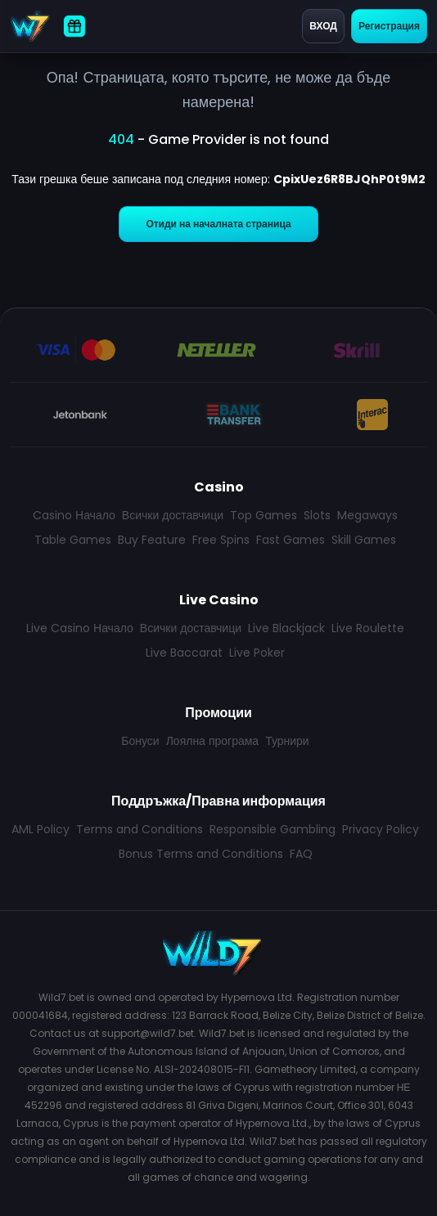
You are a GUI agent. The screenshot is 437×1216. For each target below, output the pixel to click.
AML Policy (40, 829)
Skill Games (363, 539)
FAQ (301, 853)
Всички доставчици (172, 515)
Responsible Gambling (272, 829)
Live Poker (257, 652)
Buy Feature (152, 539)
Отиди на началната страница (218, 224)
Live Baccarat (184, 652)
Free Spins (221, 539)
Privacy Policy (380, 829)
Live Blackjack (286, 628)
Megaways (367, 515)
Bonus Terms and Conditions (201, 853)
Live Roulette (367, 628)
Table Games (72, 539)
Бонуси (140, 741)
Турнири (287, 741)
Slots (317, 515)
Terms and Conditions (139, 829)
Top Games (263, 515)
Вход (323, 26)
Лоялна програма (212, 741)
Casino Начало (74, 515)
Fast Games (290, 539)
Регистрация (389, 26)
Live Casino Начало (79, 628)
